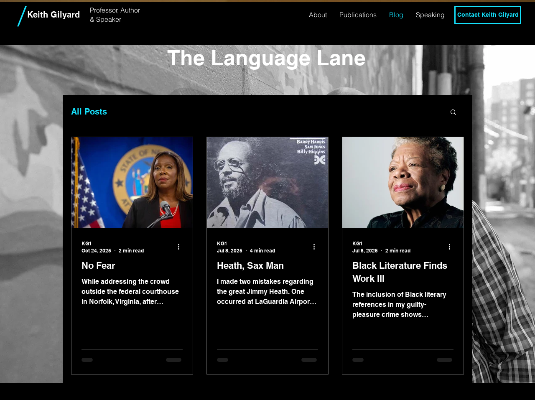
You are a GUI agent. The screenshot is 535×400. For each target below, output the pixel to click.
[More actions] (181, 247)
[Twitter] (488, 36)
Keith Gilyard (53, 15)
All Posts (89, 112)
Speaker (108, 19)
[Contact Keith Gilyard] (487, 15)
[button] (453, 112)
